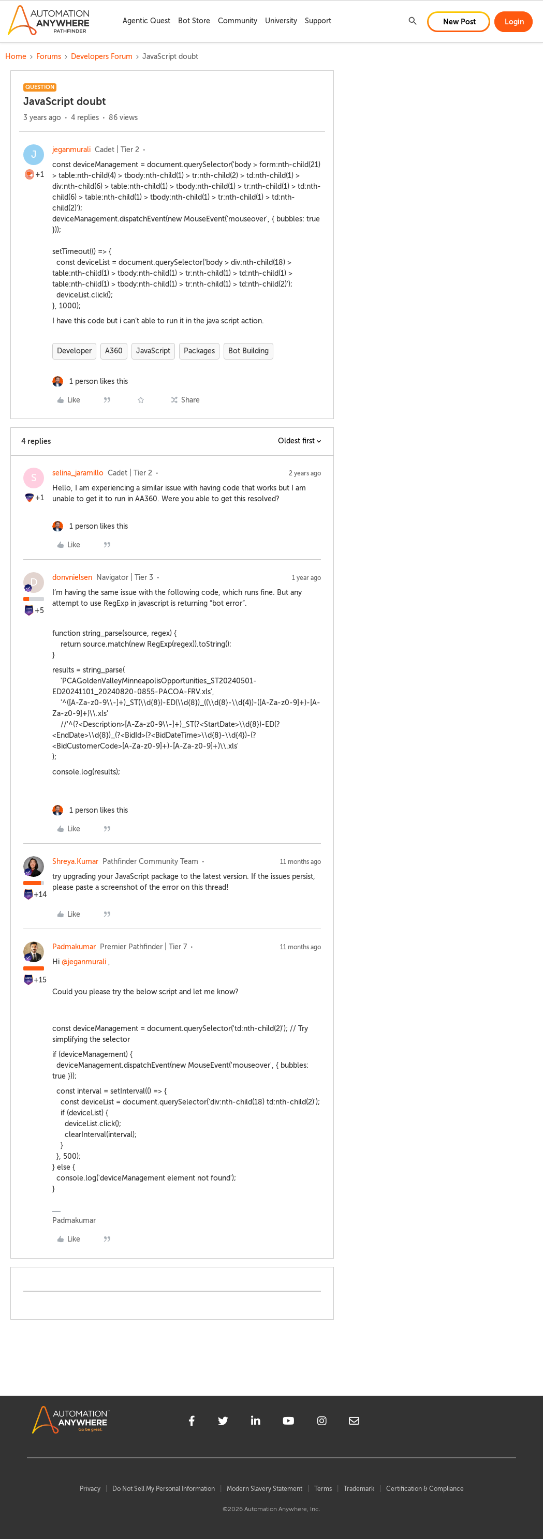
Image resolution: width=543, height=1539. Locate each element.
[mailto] (354, 1422)
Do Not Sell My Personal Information (163, 1488)
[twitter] (223, 1422)
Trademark (359, 1488)
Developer (74, 351)
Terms (323, 1488)
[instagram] (322, 1422)
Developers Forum (102, 57)
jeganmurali (71, 150)
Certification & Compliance (425, 1488)
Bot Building (248, 351)
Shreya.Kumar (75, 861)
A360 (114, 351)
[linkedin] (255, 1422)
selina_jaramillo (78, 473)
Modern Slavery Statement (264, 1488)
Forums (48, 57)
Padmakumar (74, 947)
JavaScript (153, 351)
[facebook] (191, 1422)
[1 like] (90, 381)
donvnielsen (72, 577)
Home (15, 57)
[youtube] (289, 1422)
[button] (458, 21)
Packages (199, 351)
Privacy (90, 1488)
